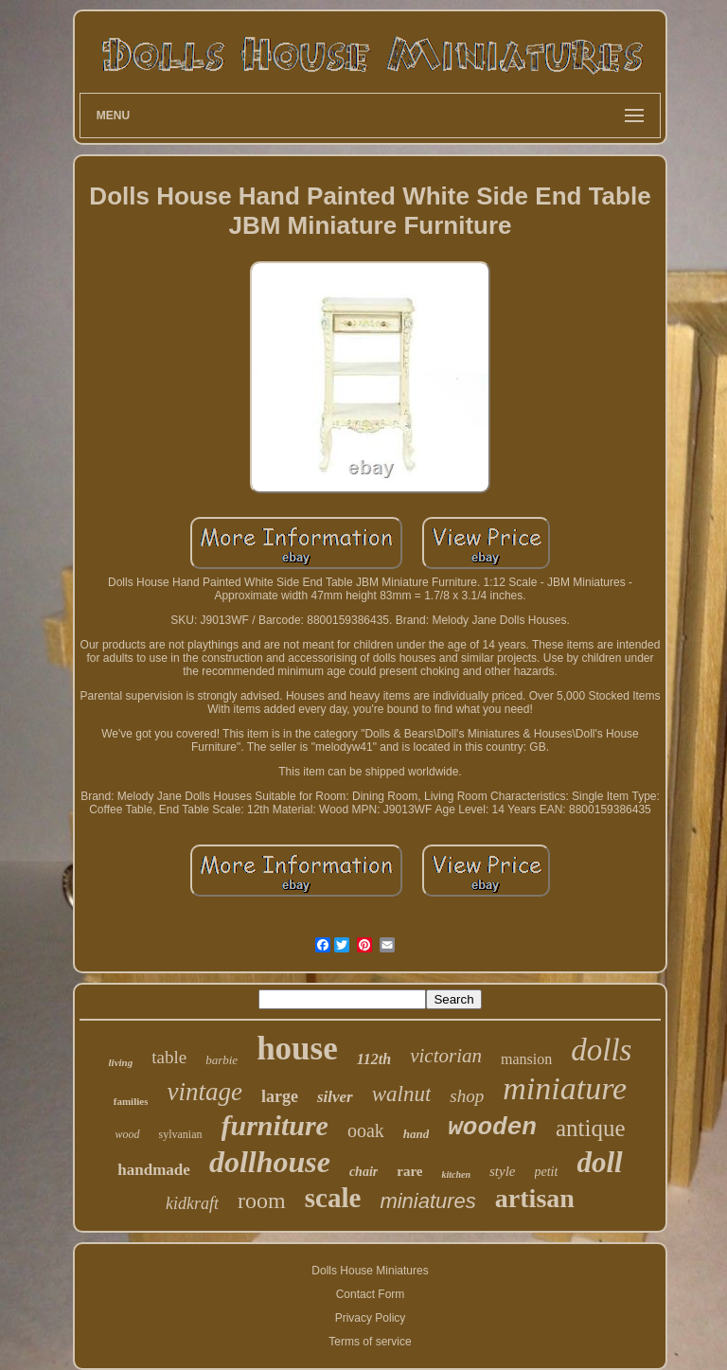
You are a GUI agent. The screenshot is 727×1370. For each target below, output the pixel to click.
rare (409, 1171)
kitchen (455, 1174)
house (297, 1048)
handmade (153, 1170)
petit (547, 1172)
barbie (221, 1060)
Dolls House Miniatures (369, 1270)
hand (416, 1134)
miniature (565, 1088)
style (502, 1171)
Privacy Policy (370, 1318)
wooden (492, 1127)
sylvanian (181, 1134)
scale (333, 1198)
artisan (535, 1198)
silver (335, 1097)
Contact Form (370, 1294)
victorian (446, 1055)
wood (127, 1134)
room (262, 1200)
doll (599, 1162)
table (168, 1057)
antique (591, 1128)
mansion (526, 1059)
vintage (204, 1091)
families (131, 1101)
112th (374, 1059)
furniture (275, 1125)
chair (363, 1172)
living (121, 1062)
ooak (365, 1130)
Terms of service (369, 1341)
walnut (402, 1094)
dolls (601, 1050)
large (279, 1096)
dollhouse (269, 1162)
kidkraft (192, 1203)
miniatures (427, 1201)
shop (467, 1096)
